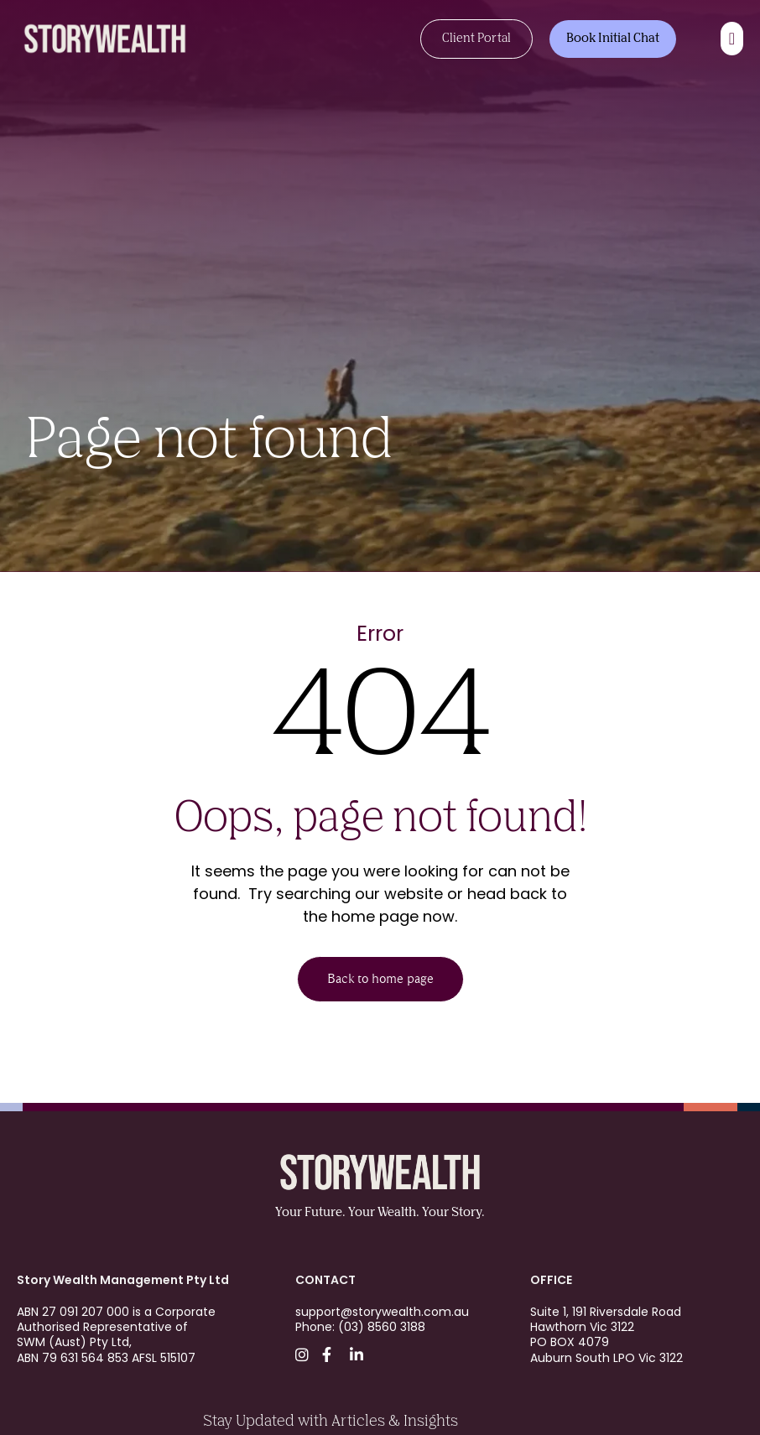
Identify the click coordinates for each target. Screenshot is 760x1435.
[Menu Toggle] (732, 38)
